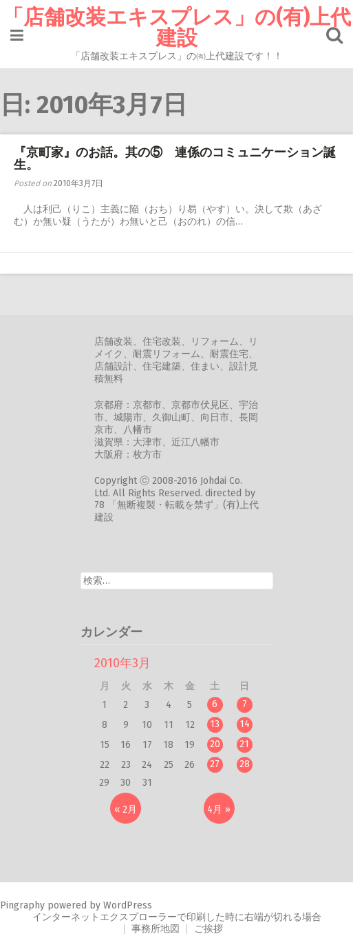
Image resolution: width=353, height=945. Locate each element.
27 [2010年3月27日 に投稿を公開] (215, 764)
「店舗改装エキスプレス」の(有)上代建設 (177, 27)
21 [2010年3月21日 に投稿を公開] (244, 744)
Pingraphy (22, 905)
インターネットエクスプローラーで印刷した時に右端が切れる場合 (176, 917)
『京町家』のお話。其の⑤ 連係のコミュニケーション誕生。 (175, 158)
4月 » (219, 809)
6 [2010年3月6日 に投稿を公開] (214, 704)
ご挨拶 (208, 929)
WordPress (127, 905)
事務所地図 (155, 929)
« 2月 (125, 809)
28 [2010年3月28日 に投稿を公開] (244, 764)
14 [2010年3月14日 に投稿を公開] (244, 724)
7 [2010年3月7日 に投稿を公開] (244, 704)
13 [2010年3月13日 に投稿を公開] (215, 724)
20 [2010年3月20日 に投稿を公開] (215, 744)
